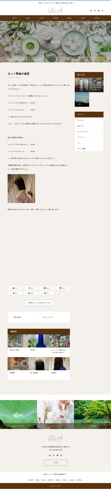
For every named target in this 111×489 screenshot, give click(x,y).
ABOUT (14, 18)
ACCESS (96, 18)
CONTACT (79, 480)
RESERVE (55, 18)
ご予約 (55, 463)
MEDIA (69, 18)
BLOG (42, 18)
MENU (28, 18)
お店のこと (18, 77)
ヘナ (78, 143)
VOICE (83, 18)
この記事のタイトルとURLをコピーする (39, 303)
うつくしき (80, 120)
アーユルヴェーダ (82, 131)
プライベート (81, 137)
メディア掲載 (81, 148)
